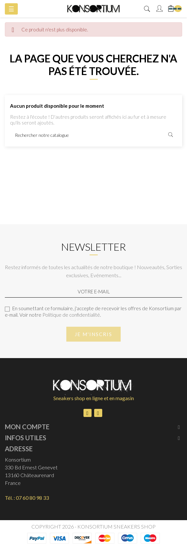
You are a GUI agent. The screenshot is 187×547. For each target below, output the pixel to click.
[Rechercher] (93, 134)
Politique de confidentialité (71, 315)
